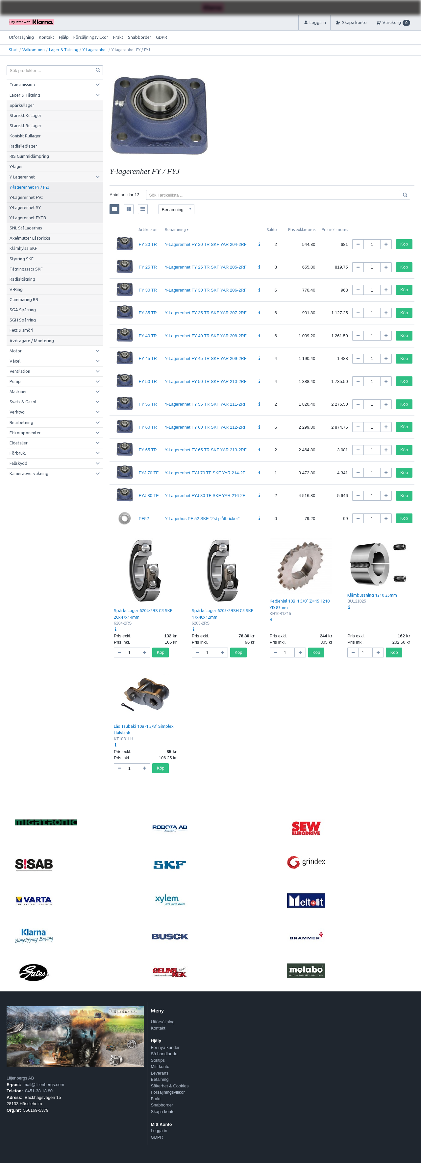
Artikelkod (148, 229)
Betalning (159, 1079)
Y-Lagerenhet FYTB (28, 217)
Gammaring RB (24, 299)
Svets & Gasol (23, 401)
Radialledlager (23, 146)
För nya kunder (165, 1047)
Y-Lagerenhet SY (25, 207)
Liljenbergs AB (20, 1078)
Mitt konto (160, 1066)
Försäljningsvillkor (90, 37)
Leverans (159, 1073)
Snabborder (139, 37)
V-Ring (16, 289)
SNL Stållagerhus (26, 227)
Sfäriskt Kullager (25, 115)
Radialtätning (22, 279)
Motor (16, 350)
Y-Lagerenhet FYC (26, 197)
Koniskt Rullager (25, 135)
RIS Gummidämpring (29, 156)
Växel (15, 361)
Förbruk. (18, 453)
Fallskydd (18, 463)
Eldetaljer (19, 442)
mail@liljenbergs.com (43, 1084)
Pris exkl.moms (301, 229)
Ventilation (20, 371)
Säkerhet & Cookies (169, 1085)
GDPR (161, 37)
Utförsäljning (21, 37)
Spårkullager (22, 105)
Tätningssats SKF (26, 269)
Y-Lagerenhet (95, 50)
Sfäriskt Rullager (25, 125)
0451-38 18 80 (39, 1090)
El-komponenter (25, 432)
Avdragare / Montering (32, 340)
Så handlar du (164, 1053)
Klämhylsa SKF (23, 248)
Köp (404, 244)
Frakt (118, 37)
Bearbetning (21, 422)
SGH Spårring (23, 320)
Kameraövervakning (29, 473)
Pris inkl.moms (335, 229)
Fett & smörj (21, 330)
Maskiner (18, 391)
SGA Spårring (23, 309)
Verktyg (17, 412)
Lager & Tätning (63, 50)
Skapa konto (162, 1111)
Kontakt (46, 37)
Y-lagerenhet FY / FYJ (29, 187)
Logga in (159, 1130)
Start (13, 50)
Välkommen (33, 50)
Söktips (158, 1060)
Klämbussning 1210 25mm (372, 595)
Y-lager (16, 166)
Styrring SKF (22, 258)
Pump (15, 381)
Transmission (22, 84)
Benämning (175, 229)
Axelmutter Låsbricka (30, 238)
